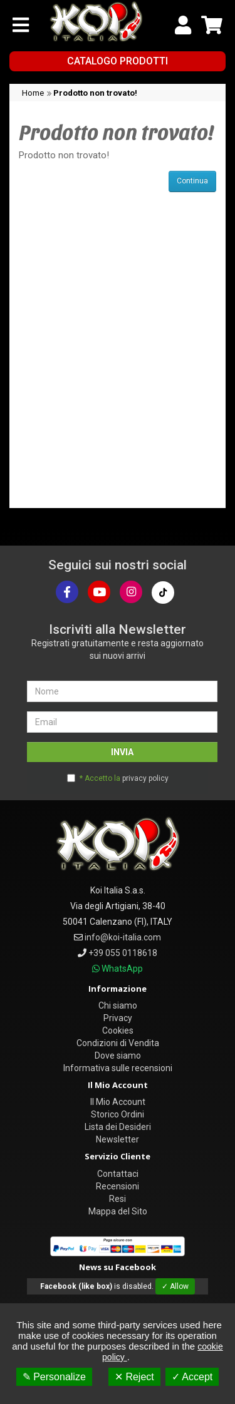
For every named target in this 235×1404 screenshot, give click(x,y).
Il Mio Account (117, 1102)
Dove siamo (118, 1055)
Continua (192, 180)
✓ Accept (192, 1376)
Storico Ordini (117, 1114)
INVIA (122, 752)
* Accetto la (124, 778)
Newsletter (117, 1139)
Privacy (117, 1018)
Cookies (117, 1030)
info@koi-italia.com (123, 937)
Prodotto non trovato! (95, 93)
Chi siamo (117, 1005)
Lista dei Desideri (118, 1127)
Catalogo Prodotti (117, 61)
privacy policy (145, 778)
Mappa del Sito (117, 1211)
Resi (117, 1199)
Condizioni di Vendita (117, 1043)
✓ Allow (175, 1286)
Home (33, 93)
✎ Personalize (54, 1376)
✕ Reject (134, 1376)
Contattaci (117, 1174)
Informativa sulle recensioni (117, 1068)
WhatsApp (122, 969)
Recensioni (117, 1186)
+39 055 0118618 (122, 953)
